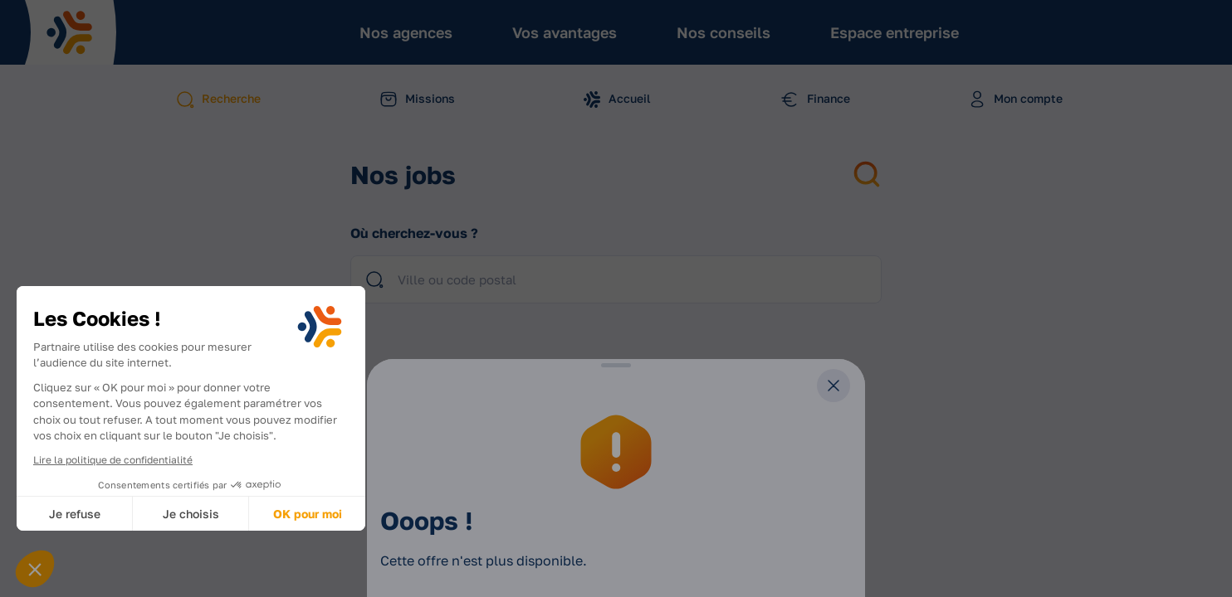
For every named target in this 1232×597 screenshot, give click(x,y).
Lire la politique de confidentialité (113, 460)
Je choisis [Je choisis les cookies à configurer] (191, 514)
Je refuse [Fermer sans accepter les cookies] (74, 514)
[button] (35, 569)
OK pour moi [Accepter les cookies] (307, 514)
